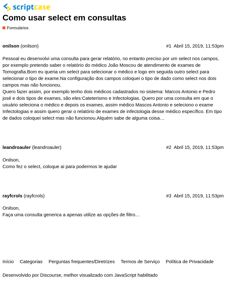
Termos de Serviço (140, 261)
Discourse (50, 275)
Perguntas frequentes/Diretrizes (82, 261)
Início (8, 261)
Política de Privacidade (190, 261)
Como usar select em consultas (64, 17)
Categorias (31, 261)
